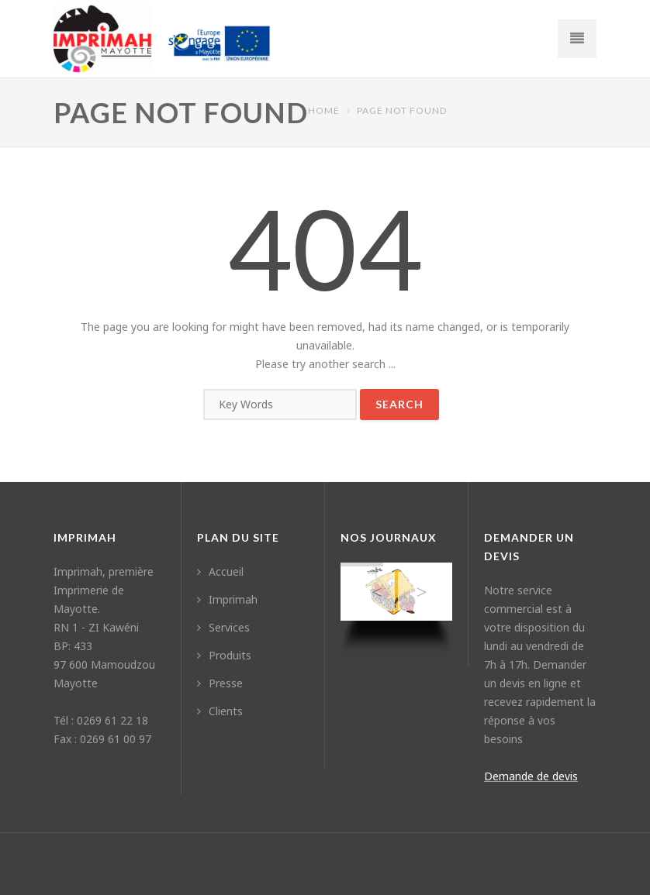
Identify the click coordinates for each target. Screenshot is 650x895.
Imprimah (227, 599)
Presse (220, 683)
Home (324, 110)
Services (223, 627)
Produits (224, 655)
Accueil (220, 571)
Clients (220, 711)
